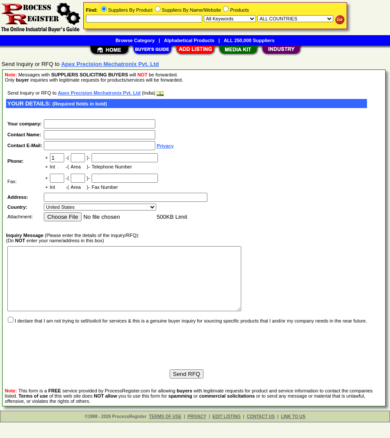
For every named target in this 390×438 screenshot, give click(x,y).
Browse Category (134, 40)
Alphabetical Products (189, 40)
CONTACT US (261, 432)
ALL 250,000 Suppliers (249, 40)
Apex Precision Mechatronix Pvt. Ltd (99, 93)
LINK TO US (293, 432)
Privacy (165, 145)
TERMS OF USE (165, 432)
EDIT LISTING (227, 432)
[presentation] (72, 358)
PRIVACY (196, 432)
